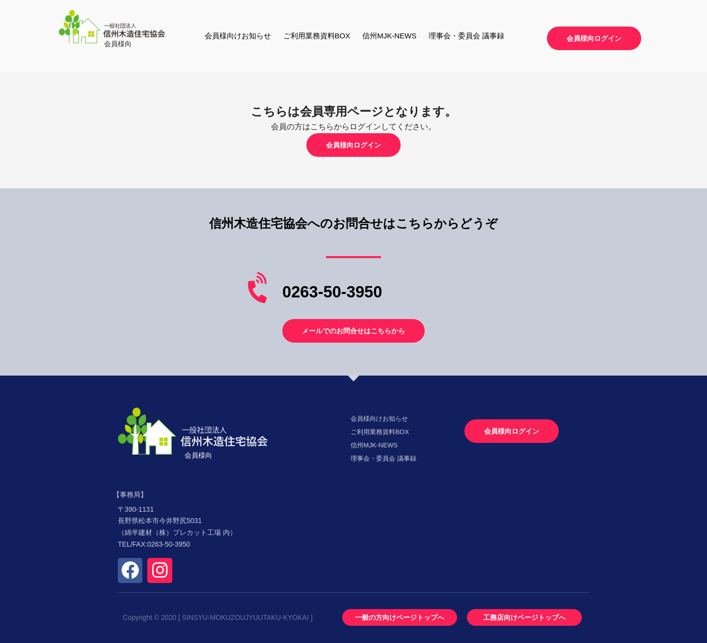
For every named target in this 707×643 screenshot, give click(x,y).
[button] (594, 38)
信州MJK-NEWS (389, 35)
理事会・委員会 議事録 (466, 35)
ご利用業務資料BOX (317, 35)
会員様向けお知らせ (238, 35)
